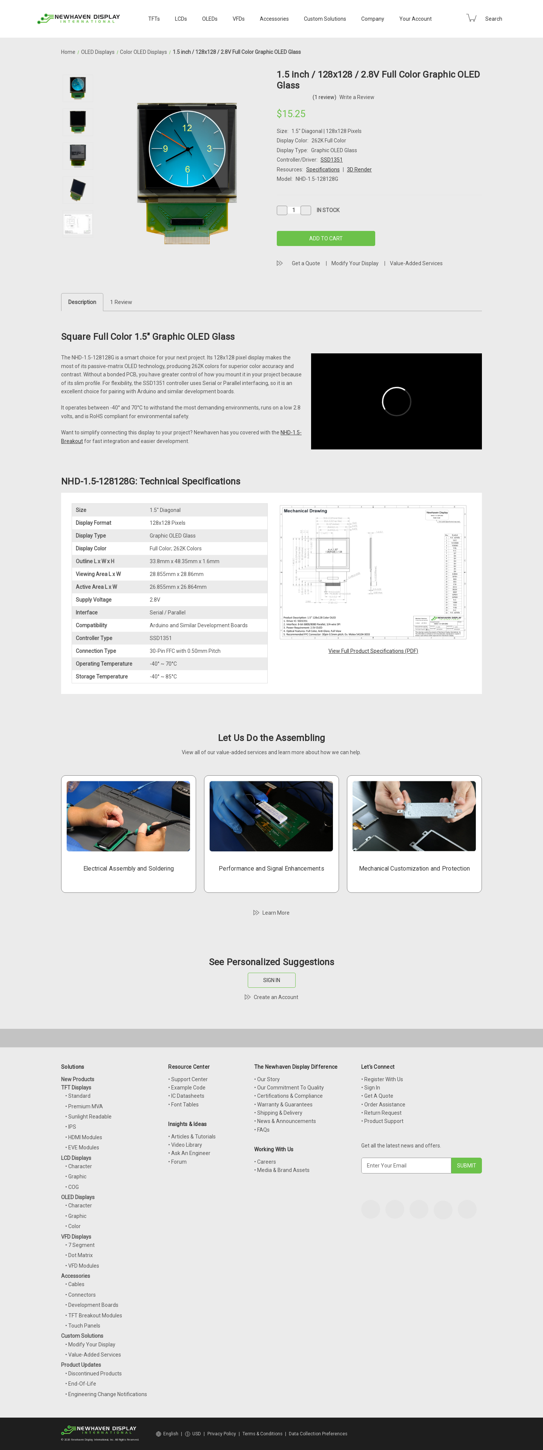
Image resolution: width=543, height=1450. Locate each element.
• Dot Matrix (79, 1255)
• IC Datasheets (186, 1096)
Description (82, 302)
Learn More (276, 913)
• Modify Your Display (90, 1345)
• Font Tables (183, 1105)
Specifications (323, 170)
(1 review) (325, 97)
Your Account (415, 19)
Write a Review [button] (356, 97)
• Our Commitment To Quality (289, 1088)
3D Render (359, 170)
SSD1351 (332, 160)
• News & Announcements (285, 1121)
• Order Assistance (383, 1105)
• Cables (74, 1284)
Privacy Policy (221, 1433)
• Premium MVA (84, 1106)
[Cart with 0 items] (471, 18)
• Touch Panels (82, 1326)
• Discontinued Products (93, 1374)
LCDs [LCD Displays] (181, 19)
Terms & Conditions (262, 1433)
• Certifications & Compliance (288, 1096)
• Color (73, 1226)
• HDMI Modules (83, 1137)
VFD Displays (76, 1237)
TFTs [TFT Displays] (154, 19)
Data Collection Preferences (318, 1433)
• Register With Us (382, 1079)
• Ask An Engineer (189, 1153)
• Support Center (188, 1079)
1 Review (121, 302)
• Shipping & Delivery (278, 1113)
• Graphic (75, 1176)
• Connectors (80, 1295)
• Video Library (185, 1145)
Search (493, 19)
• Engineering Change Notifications (106, 1394)
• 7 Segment (80, 1245)
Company (372, 19)
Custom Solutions (325, 19)
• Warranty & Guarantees (283, 1105)
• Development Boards (91, 1305)
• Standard (77, 1096)
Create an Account (276, 997)
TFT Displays (76, 1088)
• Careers (265, 1162)
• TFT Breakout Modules (93, 1315)
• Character (78, 1166)
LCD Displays (76, 1158)
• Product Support (382, 1121)
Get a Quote (306, 263)
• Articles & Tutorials (192, 1137)
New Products (77, 1079)
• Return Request (381, 1113)
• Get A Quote (377, 1096)
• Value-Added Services (93, 1355)
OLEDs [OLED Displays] (210, 19)
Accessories (274, 19)
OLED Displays (78, 1197)
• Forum (177, 1162)
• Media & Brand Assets (282, 1170)
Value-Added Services (416, 263)
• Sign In (370, 1088)
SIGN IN (271, 980)
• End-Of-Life (80, 1384)
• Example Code (187, 1088)
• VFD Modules (82, 1266)
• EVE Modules (82, 1147)
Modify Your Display (355, 263)
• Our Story (267, 1079)
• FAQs (262, 1130)
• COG (72, 1187)
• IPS (70, 1127)
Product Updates (81, 1365)
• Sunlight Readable (88, 1117)
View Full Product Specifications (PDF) (373, 651)
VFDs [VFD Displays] (239, 19)
